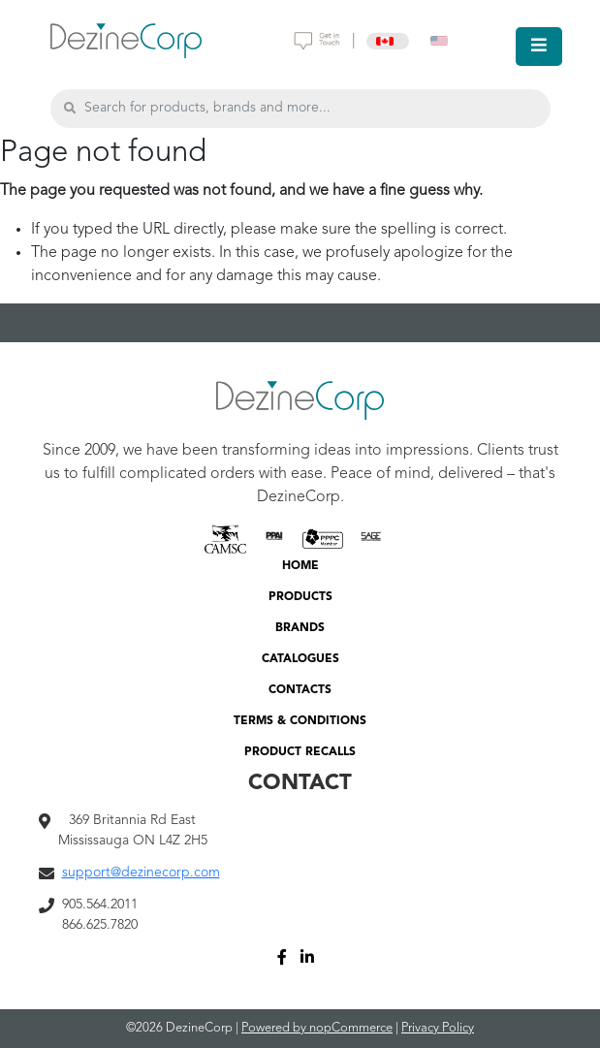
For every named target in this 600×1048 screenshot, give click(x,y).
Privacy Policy (437, 1028)
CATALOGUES (300, 659)
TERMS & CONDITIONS (300, 721)
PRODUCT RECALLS (300, 752)
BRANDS (300, 628)
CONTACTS (300, 690)
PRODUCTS (300, 597)
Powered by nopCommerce (317, 1028)
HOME (300, 566)
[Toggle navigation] (539, 46)
